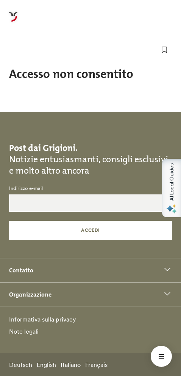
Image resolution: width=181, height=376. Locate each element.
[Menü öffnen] (161, 356)
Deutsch (20, 364)
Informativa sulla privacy (42, 319)
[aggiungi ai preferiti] (164, 49)
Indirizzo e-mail (26, 188)
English (46, 364)
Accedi (90, 230)
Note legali (24, 331)
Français (96, 364)
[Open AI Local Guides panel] (171, 188)
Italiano (71, 364)
